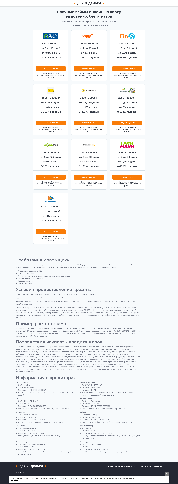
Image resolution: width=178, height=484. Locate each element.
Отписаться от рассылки (150, 466)
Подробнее (14, 480)
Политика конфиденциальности (118, 466)
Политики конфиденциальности (96, 478)
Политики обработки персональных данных (121, 478)
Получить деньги (50, 68)
